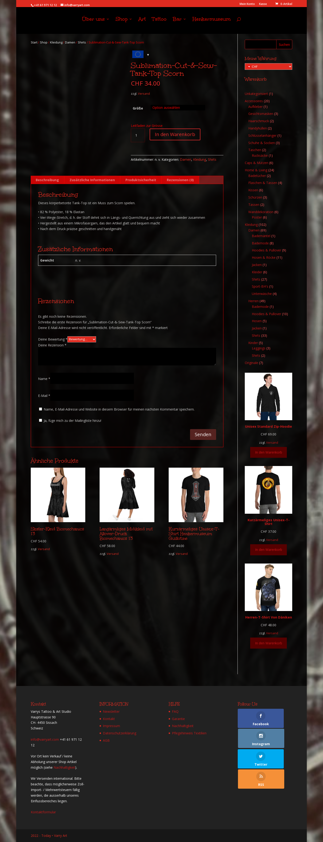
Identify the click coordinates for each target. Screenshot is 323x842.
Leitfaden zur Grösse (147, 125)
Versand (144, 94)
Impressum (111, 726)
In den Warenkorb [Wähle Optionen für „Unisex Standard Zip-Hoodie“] (268, 452)
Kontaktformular (43, 812)
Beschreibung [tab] (47, 180)
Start (34, 42)
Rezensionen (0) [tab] (180, 180)
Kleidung (56, 42)
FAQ (175, 711)
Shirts (82, 42)
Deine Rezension (52, 345)
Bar (177, 22)
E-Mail (44, 395)
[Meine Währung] (268, 66)
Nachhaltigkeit (64, 767)
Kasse (263, 4)
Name (44, 378)
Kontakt (109, 719)
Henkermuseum (211, 22)
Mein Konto (247, 4)
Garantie (178, 719)
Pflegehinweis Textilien (189, 733)
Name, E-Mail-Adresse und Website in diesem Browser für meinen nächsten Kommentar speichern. (119, 409)
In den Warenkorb (175, 134)
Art (142, 22)
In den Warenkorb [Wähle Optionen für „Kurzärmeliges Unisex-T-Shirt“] (268, 549)
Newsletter (111, 711)
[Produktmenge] (138, 135)
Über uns (93, 22)
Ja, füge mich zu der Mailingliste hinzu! (70, 420)
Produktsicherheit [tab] (140, 180)
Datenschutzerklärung (119, 733)
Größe (138, 108)
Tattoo (159, 22)
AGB (106, 740)
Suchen (284, 44)
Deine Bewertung (52, 339)
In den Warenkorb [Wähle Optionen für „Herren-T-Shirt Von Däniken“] (268, 643)
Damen (70, 42)
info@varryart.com (45, 739)
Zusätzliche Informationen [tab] (92, 180)
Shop (122, 22)
